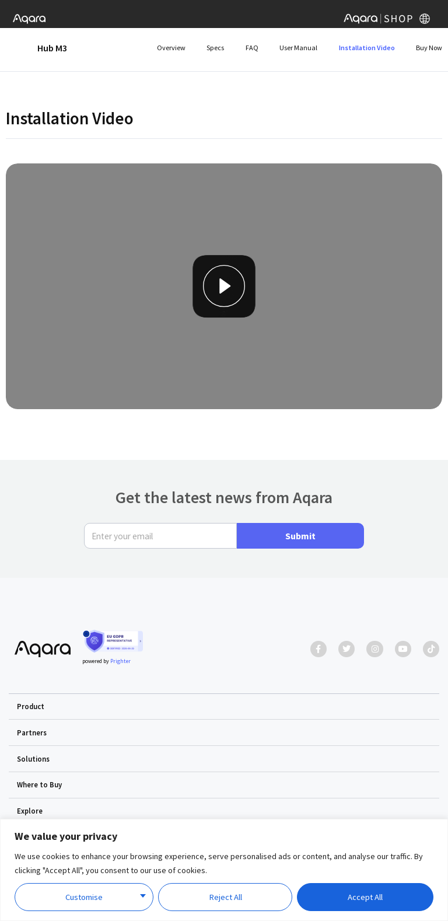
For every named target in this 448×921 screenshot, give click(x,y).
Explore (30, 810)
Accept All (365, 897)
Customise (84, 897)
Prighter (120, 661)
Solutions (33, 758)
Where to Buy (39, 784)
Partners (32, 732)
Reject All (225, 897)
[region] (224, 870)
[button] (224, 707)
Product (30, 706)
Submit (300, 536)
